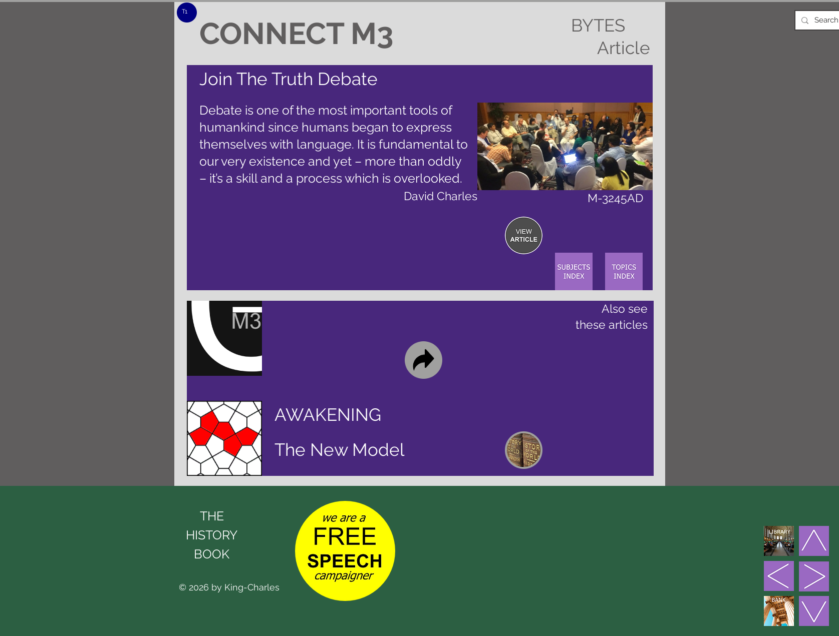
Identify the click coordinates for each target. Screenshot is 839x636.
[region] (523, 235)
